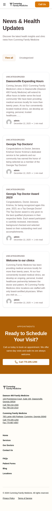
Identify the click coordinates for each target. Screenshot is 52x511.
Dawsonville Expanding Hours (25, 81)
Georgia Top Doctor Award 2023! (22, 195)
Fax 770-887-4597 (10, 423)
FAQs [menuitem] (5, 458)
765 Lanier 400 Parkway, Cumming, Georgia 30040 (24, 416)
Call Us (42, 4)
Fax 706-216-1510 (10, 408)
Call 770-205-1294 (10, 420)
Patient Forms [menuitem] (9, 463)
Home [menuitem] (5, 435)
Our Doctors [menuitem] (8, 445)
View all (9, 58)
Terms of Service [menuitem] (25, 498)
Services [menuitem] (7, 440)
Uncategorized (26, 58)
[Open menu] (4, 4)
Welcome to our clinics (20, 260)
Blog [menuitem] (5, 468)
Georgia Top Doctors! (19, 144)
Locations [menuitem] (7, 473)
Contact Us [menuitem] (8, 450)
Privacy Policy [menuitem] (9, 498)
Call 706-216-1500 (10, 405)
